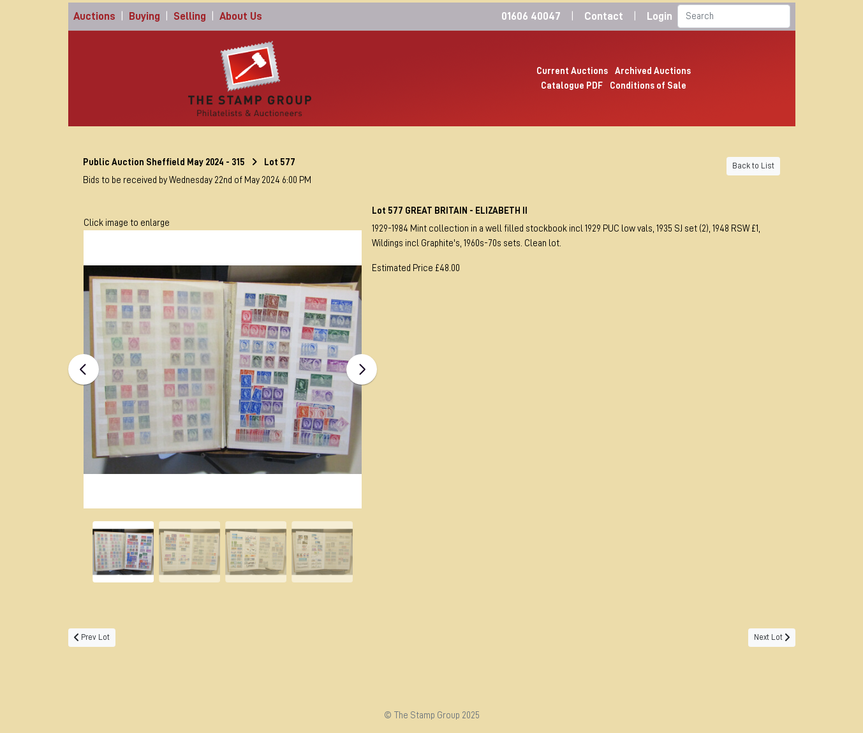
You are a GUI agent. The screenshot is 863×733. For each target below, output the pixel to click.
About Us (240, 16)
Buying (144, 16)
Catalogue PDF (572, 85)
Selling (189, 16)
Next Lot (772, 637)
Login (659, 16)
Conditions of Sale (648, 85)
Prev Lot (92, 637)
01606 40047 (531, 16)
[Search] (733, 16)
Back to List (753, 166)
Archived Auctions (653, 70)
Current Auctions (572, 70)
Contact (603, 16)
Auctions (94, 16)
